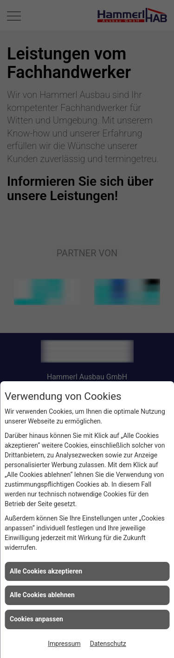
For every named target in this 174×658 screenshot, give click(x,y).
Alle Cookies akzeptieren (46, 571)
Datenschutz (108, 643)
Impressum (64, 643)
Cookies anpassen (36, 619)
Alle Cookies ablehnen (42, 595)
